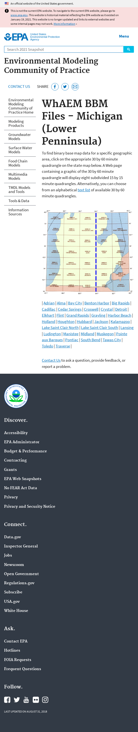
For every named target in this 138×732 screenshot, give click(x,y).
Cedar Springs (70, 309)
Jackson (101, 321)
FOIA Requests (17, 660)
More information (64, 24)
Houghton (66, 321)
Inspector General (21, 546)
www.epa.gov (19, 15)
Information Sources (18, 212)
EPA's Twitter (17, 700)
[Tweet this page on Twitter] (65, 86)
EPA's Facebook (7, 700)
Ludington (52, 333)
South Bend (90, 339)
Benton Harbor (96, 303)
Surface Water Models (20, 149)
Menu (124, 36)
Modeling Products (16, 123)
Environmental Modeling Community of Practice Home (20, 106)
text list (84, 190)
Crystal (107, 309)
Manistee (70, 333)
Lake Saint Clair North (60, 327)
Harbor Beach (119, 315)
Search (128, 49)
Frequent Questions (22, 669)
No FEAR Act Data (20, 488)
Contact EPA (15, 641)
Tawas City (112, 339)
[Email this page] (75, 86)
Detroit (121, 309)
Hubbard (84, 321)
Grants (10, 470)
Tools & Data (18, 200)
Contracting (15, 460)
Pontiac (71, 339)
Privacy (11, 497)
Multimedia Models (17, 176)
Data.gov (12, 537)
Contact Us (19, 86)
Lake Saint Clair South (99, 327)
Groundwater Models (19, 136)
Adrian (49, 303)
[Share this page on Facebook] (55, 86)
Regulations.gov (19, 583)
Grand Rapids (77, 315)
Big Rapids (121, 303)
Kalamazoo (120, 321)
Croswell (91, 309)
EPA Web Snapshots (22, 479)
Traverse (63, 346)
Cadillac (49, 309)
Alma (61, 303)
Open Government (21, 574)
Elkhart (48, 315)
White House (16, 611)
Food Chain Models (17, 163)
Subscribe (13, 592)
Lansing (127, 327)
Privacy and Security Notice (29, 507)
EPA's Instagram (45, 700)
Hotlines (12, 651)
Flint (60, 315)
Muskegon (105, 333)
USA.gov (12, 602)
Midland (87, 333)
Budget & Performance (25, 451)
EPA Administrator (21, 442)
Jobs (8, 555)
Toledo (47, 346)
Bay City (75, 303)
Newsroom (14, 565)
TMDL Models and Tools (19, 189)
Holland (48, 321)
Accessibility (16, 433)
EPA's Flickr (36, 700)
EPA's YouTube (26, 700)
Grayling (98, 315)
